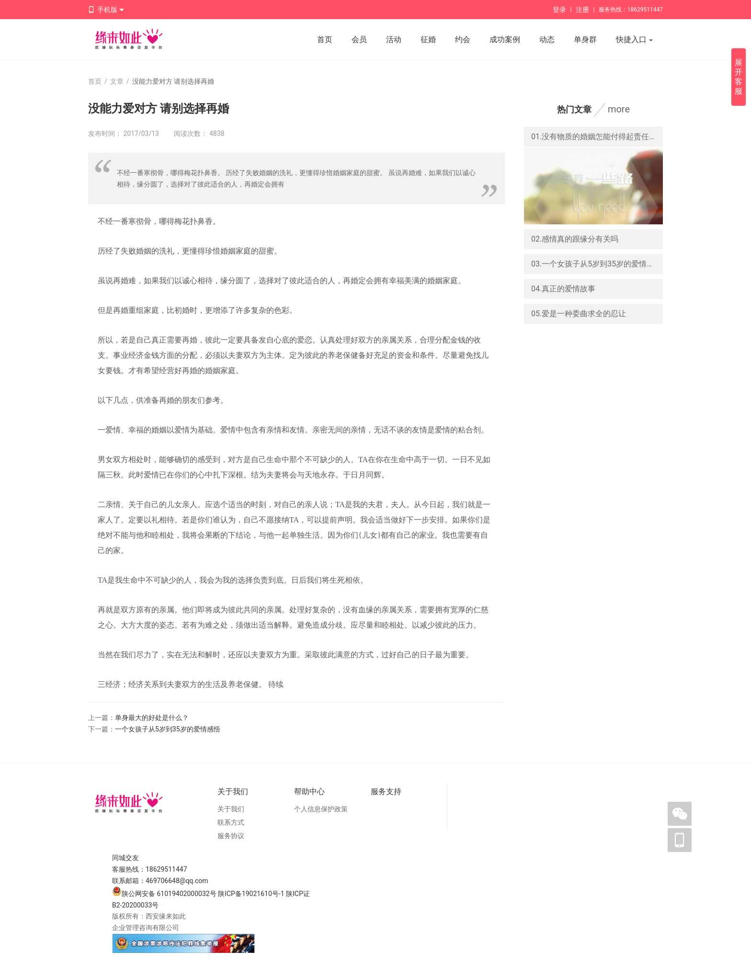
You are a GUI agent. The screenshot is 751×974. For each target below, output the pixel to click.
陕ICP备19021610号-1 (251, 893)
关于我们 (230, 809)
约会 (462, 39)
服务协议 (230, 836)
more (619, 109)
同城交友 (125, 858)
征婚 (428, 39)
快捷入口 (634, 40)
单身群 (585, 39)
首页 (324, 39)
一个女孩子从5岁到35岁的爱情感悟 (167, 729)
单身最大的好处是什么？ (152, 717)
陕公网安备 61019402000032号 (164, 893)
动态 (547, 39)
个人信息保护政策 (321, 809)
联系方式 (230, 822)
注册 (582, 9)
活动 (393, 39)
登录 (559, 9)
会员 (359, 39)
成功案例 (504, 39)
